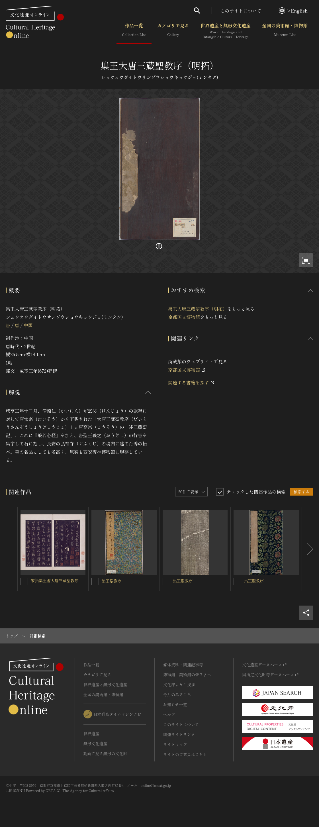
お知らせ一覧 (175, 704)
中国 (28, 325)
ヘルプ (169, 714)
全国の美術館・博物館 (285, 31)
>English (293, 10)
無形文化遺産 (95, 743)
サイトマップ (175, 744)
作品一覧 (134, 31)
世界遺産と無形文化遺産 (226, 31)
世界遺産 (91, 733)
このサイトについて (240, 10)
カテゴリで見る (173, 31)
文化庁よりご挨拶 (179, 684)
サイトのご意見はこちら (185, 754)
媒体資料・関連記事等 (183, 664)
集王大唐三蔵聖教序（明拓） (197, 308)
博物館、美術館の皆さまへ (187, 674)
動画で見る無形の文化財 (105, 753)
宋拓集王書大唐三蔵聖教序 (55, 580)
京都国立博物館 (184, 316)
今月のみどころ (177, 694)
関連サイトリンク (179, 734)
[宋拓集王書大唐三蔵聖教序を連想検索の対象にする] (24, 581)
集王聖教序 (112, 581)
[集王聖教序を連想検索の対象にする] (95, 581)
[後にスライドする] (307, 549)
